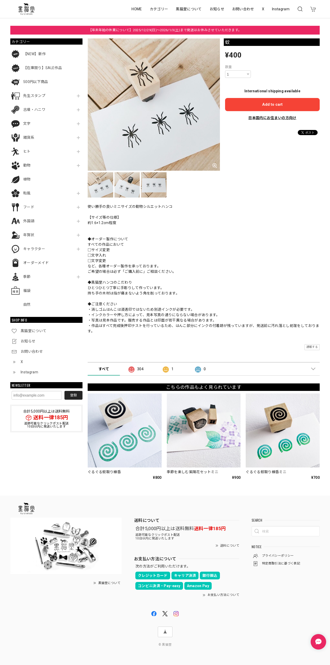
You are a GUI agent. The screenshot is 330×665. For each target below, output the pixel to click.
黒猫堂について (189, 9)
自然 (27, 304)
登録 (73, 395)
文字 (27, 123)
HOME (136, 9)
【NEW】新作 (34, 54)
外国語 (28, 221)
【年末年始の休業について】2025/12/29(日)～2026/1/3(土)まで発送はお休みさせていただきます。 (165, 30)
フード (28, 207)
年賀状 (28, 235)
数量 (228, 67)
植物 (27, 179)
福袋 (27, 291)
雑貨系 (28, 137)
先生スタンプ (34, 96)
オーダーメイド (36, 263)
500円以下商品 (35, 82)
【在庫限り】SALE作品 (42, 68)
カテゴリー (159, 9)
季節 (27, 277)
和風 (27, 193)
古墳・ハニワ (34, 110)
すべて (103, 369)
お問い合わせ (243, 9)
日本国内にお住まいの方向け (272, 118)
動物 (27, 165)
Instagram (281, 9)
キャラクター (34, 249)
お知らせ (217, 9)
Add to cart (272, 104)
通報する (312, 347)
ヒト (27, 151)
